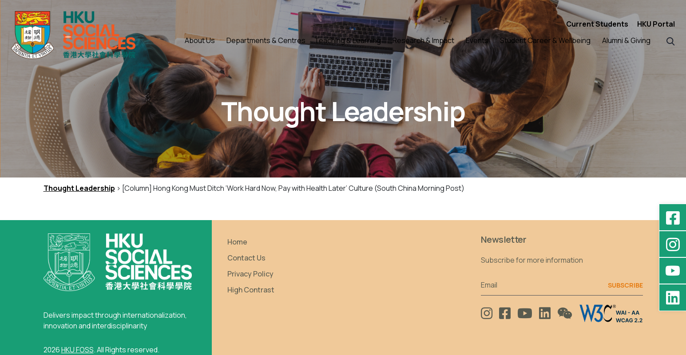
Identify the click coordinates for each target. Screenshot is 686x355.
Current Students (597, 24)
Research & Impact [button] (423, 40)
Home (237, 242)
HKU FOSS (77, 350)
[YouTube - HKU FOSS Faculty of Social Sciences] (672, 270)
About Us (200, 40)
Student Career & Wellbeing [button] (545, 40)
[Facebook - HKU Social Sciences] (672, 217)
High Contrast (250, 290)
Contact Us (246, 258)
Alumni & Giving (626, 40)
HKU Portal (656, 24)
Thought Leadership (79, 188)
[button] (670, 40)
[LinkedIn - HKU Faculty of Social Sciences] (672, 297)
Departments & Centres (265, 40)
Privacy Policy (250, 274)
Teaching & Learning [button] (347, 40)
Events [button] (477, 40)
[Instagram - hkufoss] (672, 244)
